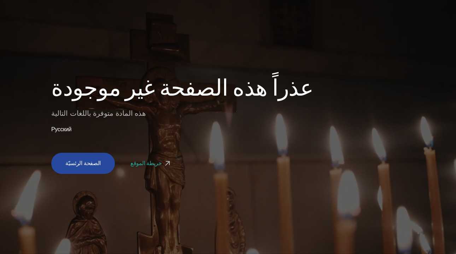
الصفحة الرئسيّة (83, 163)
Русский (61, 129)
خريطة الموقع (151, 163)
